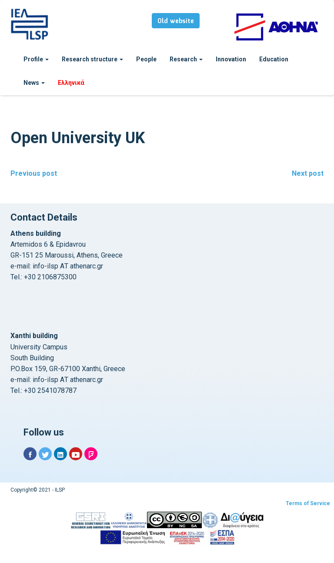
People (146, 59)
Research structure (92, 59)
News (34, 82)
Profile (36, 59)
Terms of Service (308, 503)
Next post (308, 173)
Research (186, 59)
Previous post (33, 173)
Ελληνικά (71, 82)
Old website (175, 21)
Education (273, 59)
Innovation (231, 59)
